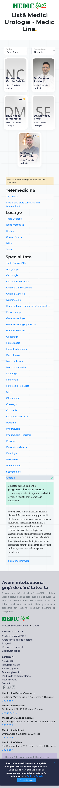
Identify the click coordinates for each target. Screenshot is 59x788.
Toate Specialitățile (16, 263)
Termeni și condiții (11, 672)
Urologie (29, 478)
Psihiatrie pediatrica (16, 447)
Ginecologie (12, 336)
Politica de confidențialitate (16, 676)
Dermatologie (13, 300)
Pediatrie (11, 422)
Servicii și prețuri (10, 668)
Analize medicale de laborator (17, 639)
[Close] (55, 762)
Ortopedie (11, 410)
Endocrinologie (14, 312)
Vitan (9, 249)
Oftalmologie (13, 398)
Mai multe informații (18, 561)
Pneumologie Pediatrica (18, 435)
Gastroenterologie (16, 318)
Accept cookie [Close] (27, 780)
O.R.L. (9, 392)
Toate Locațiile (29, 219)
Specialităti (8, 661)
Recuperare (12, 459)
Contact (6, 683)
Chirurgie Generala (15, 294)
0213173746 (9, 713)
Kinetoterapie (13, 355)
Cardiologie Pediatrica (17, 281)
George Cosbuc (14, 237)
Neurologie (12, 379)
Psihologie (11, 453)
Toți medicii (29, 197)
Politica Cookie (35, 776)
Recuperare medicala (13, 647)
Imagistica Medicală (16, 349)
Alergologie (12, 269)
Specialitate (40, 49)
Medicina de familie (16, 367)
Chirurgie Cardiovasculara (19, 287)
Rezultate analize (11, 665)
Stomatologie (13, 471)
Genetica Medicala (16, 330)
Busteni (10, 231)
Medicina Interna (14, 361)
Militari (9, 243)
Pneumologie (13, 429)
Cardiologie (12, 275)
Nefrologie (11, 373)
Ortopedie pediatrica (17, 416)
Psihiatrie (11, 441)
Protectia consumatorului (15, 625)
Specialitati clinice (11, 651)
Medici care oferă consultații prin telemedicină (23, 204)
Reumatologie (13, 465)
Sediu (9, 49)
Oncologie (11, 404)
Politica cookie (9, 679)
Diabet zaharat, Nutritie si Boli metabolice (28, 306)
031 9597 (7, 700)
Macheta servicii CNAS (14, 636)
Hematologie (13, 343)
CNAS (36, 625)
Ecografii (6, 643)
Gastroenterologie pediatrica (21, 324)
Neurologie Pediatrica (17, 386)
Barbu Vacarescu (15, 225)
